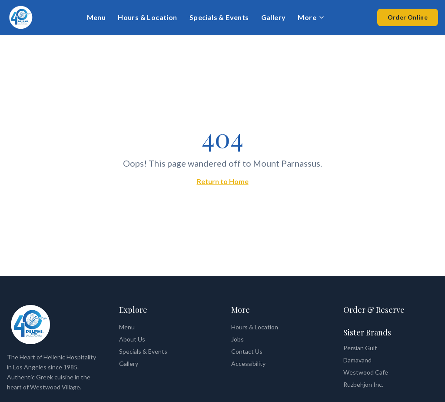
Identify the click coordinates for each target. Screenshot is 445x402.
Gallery (273, 17)
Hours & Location (147, 17)
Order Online (408, 17)
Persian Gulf (360, 348)
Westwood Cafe (365, 372)
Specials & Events (219, 17)
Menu (96, 17)
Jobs (237, 339)
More (311, 17)
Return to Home (223, 181)
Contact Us (246, 351)
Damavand (357, 360)
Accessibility (248, 363)
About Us (132, 339)
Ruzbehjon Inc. (363, 384)
